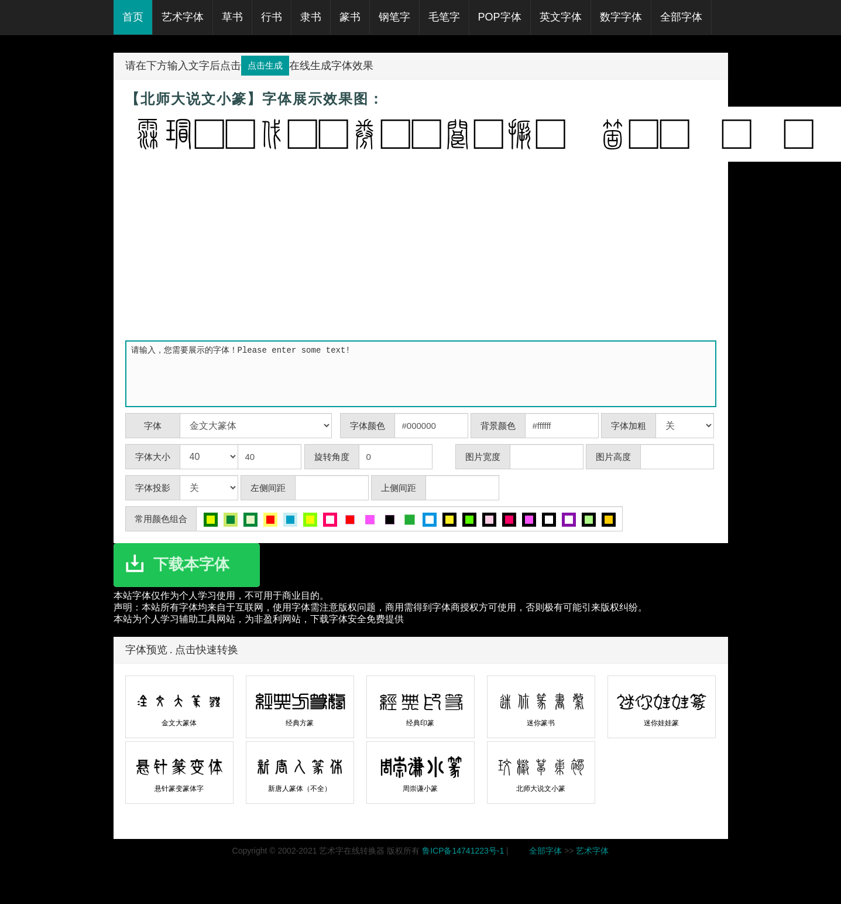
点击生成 (265, 65)
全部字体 (545, 850)
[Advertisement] (420, 250)
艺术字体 (592, 850)
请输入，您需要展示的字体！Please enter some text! (423, 373)
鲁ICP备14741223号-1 (463, 850)
